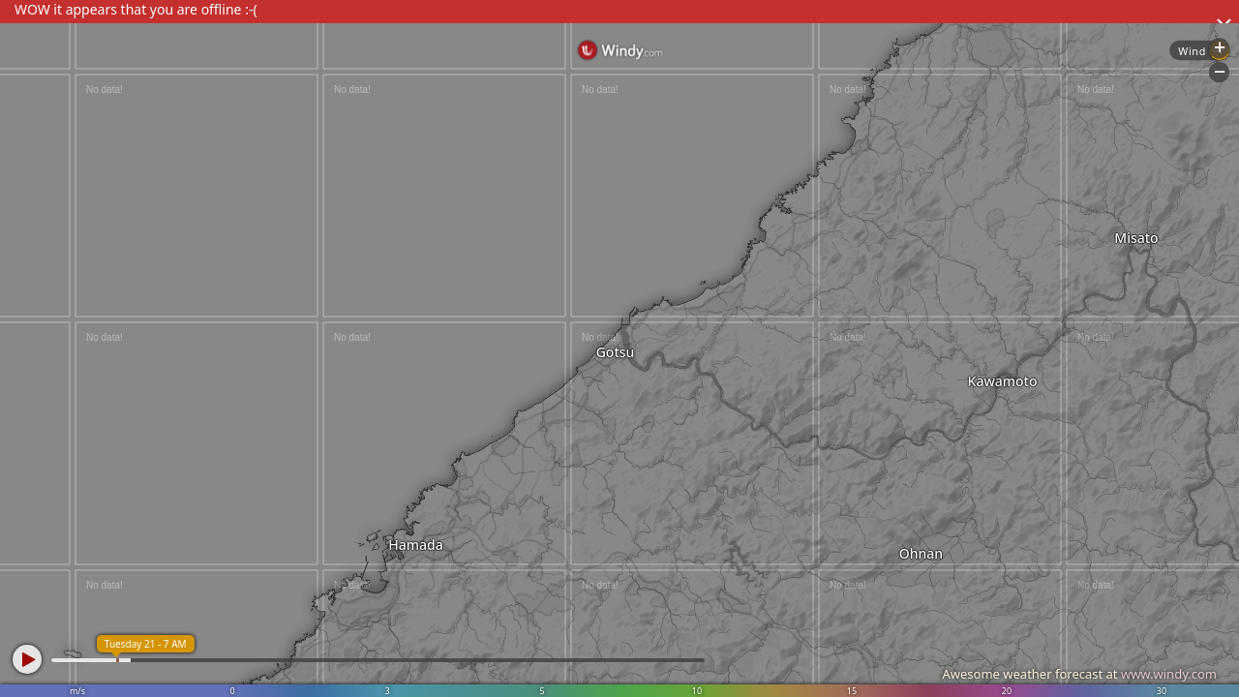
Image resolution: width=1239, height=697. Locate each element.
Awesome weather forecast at (1079, 673)
